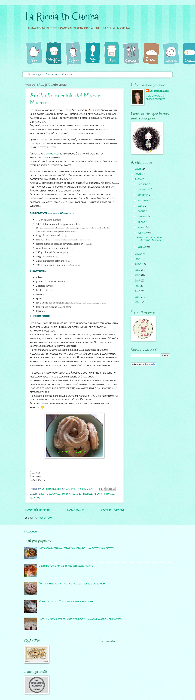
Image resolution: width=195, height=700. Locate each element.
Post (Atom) (45, 517)
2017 (138, 280)
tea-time (35, 497)
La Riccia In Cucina (62, 16)
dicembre (143, 184)
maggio (142, 216)
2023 (138, 179)
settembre (144, 200)
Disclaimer (51, 75)
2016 (138, 286)
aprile (142, 222)
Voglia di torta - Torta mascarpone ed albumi (66, 601)
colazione (53, 493)
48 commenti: (86, 488)
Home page (34, 75)
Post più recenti (37, 510)
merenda (77, 493)
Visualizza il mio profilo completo (155, 97)
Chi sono (67, 75)
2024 (138, 174)
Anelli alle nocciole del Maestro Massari (150, 239)
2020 (138, 264)
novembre (144, 189)
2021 (138, 259)
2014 (138, 296)
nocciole (87, 493)
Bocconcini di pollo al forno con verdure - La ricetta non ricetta (76, 548)
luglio (141, 205)
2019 (138, 269)
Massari (65, 493)
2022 (138, 253)
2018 (138, 275)
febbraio (143, 232)
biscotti (43, 493)
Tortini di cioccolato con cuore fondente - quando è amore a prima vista (80, 619)
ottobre (142, 194)
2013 (138, 302)
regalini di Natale (104, 493)
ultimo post (52, 153)
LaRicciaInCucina (159, 90)
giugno (142, 211)
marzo (142, 227)
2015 (138, 291)
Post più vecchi (112, 510)
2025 (138, 168)
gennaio (142, 246)
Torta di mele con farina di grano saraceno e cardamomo (72, 583)
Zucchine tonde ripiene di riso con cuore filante (66, 565)
